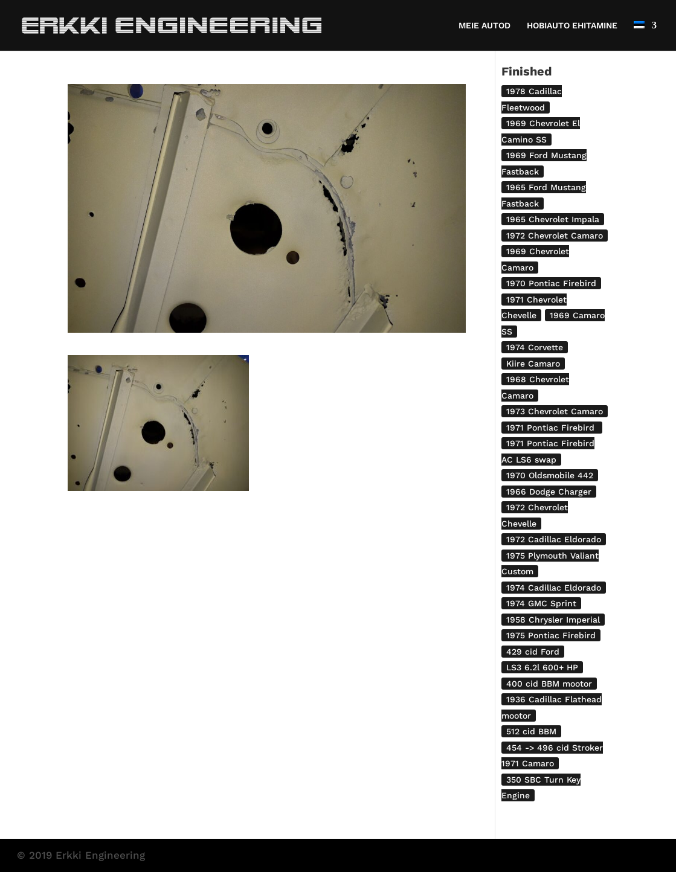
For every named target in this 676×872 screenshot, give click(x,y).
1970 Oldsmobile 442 (549, 475)
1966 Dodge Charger (548, 491)
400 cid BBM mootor (549, 683)
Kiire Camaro (533, 363)
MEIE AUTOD (484, 25)
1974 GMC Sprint (541, 603)
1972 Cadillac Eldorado (553, 539)
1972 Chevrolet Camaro (554, 235)
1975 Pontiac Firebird (551, 635)
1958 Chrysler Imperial (553, 619)
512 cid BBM (531, 731)
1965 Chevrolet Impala (552, 219)
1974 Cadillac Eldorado (553, 587)
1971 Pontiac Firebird (551, 427)
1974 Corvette (534, 347)
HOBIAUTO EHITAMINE (572, 25)
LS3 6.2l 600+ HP (542, 667)
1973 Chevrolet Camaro (554, 411)
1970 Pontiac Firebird (551, 283)
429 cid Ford (532, 651)
